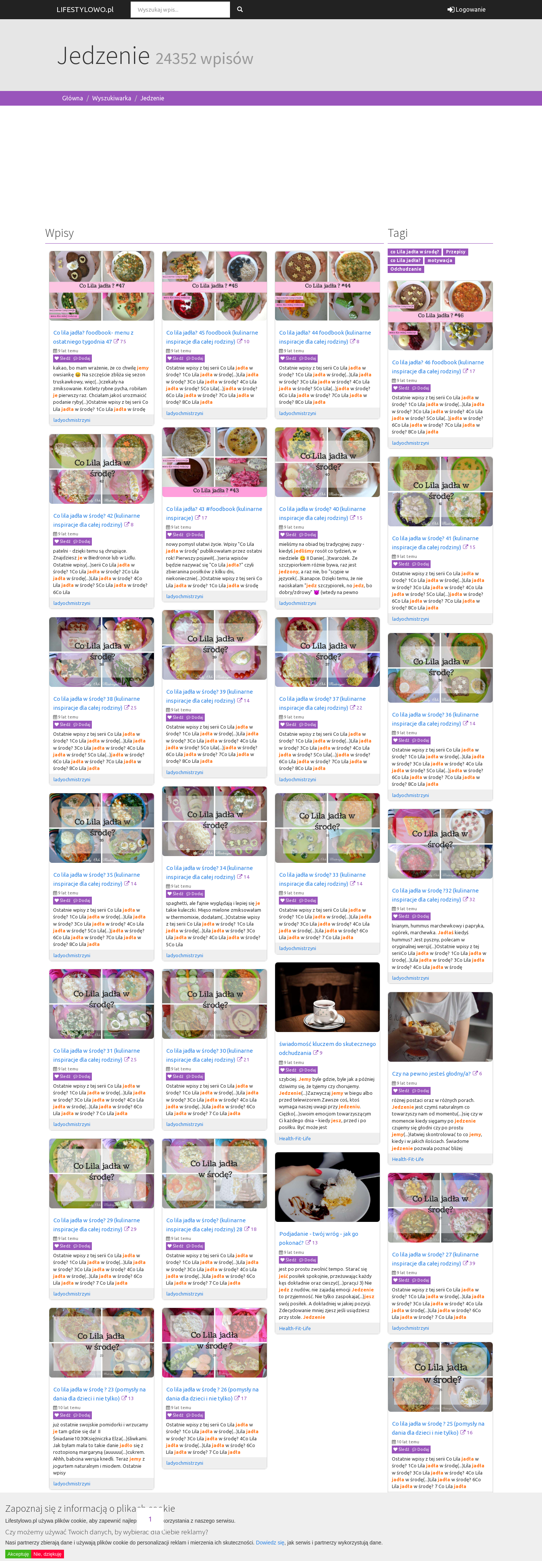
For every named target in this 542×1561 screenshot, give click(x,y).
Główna (72, 98)
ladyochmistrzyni (71, 420)
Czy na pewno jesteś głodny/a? (431, 1073)
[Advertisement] (271, 164)
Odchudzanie (406, 269)
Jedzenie (152, 98)
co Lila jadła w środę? (414, 252)
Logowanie (467, 9)
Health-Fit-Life (295, 1138)
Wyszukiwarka (111, 98)
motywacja (440, 260)
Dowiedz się (270, 1543)
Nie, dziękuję (47, 1554)
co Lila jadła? (405, 260)
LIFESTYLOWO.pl (85, 9)
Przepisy (456, 252)
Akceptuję (18, 1554)
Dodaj (81, 358)
